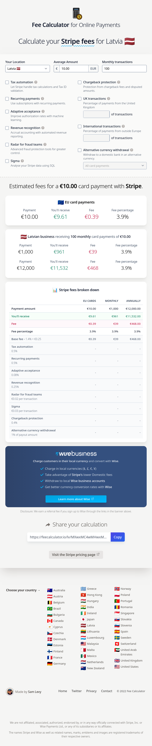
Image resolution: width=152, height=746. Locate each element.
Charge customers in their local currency (60, 461)
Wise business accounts (88, 481)
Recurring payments (25, 98)
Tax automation (22, 82)
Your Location (15, 62)
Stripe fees (77, 41)
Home (62, 691)
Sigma (15, 161)
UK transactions (94, 98)
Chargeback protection (99, 82)
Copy (118, 537)
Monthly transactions (117, 62)
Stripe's (77, 475)
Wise (115, 461)
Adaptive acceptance (25, 111)
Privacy (91, 691)
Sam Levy (34, 692)
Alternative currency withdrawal (106, 150)
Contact (106, 691)
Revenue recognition (25, 128)
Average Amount (66, 62)
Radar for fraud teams (26, 144)
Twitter (77, 691)
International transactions (102, 126)
